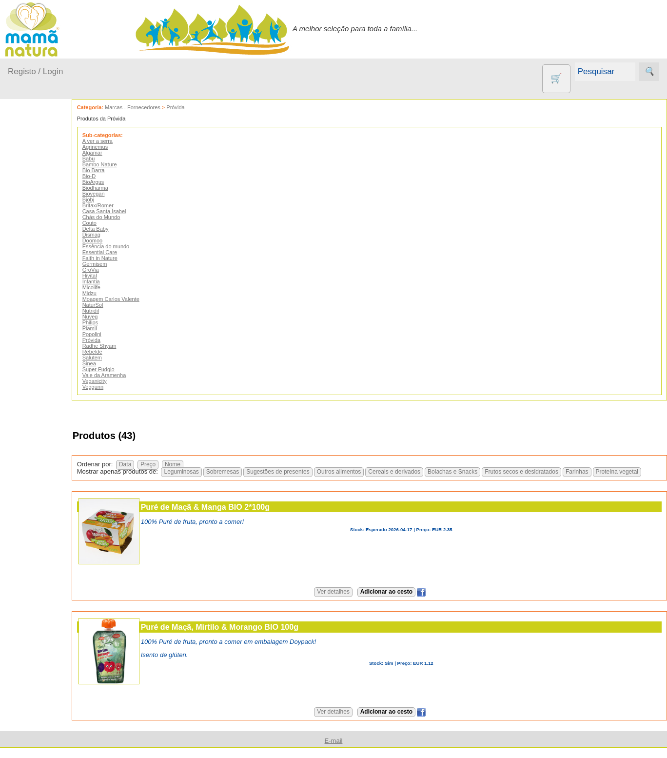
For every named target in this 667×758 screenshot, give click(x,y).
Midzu (115, 293)
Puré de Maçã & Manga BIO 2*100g (231, 514)
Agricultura (48, 346)
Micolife (117, 287)
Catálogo (45, 655)
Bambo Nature (125, 164)
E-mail (334, 748)
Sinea (115, 363)
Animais (44, 362)
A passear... (39, 200)
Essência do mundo (132, 246)
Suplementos (52, 522)
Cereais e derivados (338, 479)
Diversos (45, 564)
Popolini (117, 334)
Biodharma (121, 188)
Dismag (117, 235)
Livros (41, 463)
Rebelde (118, 352)
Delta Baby (121, 229)
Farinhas (520, 479)
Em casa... (37, 218)
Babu (114, 158)
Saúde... (33, 293)
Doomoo (118, 240)
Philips (116, 322)
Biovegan (119, 194)
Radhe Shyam (125, 346)
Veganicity (120, 381)
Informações (28, 611)
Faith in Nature (125, 258)
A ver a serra (123, 141)
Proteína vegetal (560, 479)
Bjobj (114, 199)
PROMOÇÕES (55, 506)
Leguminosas (124, 479)
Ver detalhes (346, 599)
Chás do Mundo (127, 217)
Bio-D (115, 176)
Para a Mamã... (45, 275)
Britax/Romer (123, 205)
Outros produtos (34, 318)
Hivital (115, 276)
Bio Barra (119, 170)
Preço (173, 464)
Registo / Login (35, 71)
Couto (115, 223)
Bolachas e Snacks (396, 479)
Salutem (118, 357)
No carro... (37, 256)
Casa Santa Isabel (130, 211)
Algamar (118, 153)
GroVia (116, 270)
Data (151, 464)
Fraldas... (35, 237)
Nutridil (116, 311)
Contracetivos (53, 378)
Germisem (120, 264)
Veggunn (118, 387)
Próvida (202, 107)
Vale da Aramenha (130, 375)
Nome (198, 464)
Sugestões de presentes (221, 479)
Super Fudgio (124, 369)
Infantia (117, 281)
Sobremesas (165, 479)
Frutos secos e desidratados (465, 479)
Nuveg (116, 316)
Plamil (115, 328)
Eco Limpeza (52, 394)
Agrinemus (121, 147)
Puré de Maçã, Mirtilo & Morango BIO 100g (245, 634)
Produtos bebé (32, 175)
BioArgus (119, 182)
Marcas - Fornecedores (158, 107)
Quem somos (53, 639)
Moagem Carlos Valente (136, 299)
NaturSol (118, 305)
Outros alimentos (282, 479)
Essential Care (125, 252)
